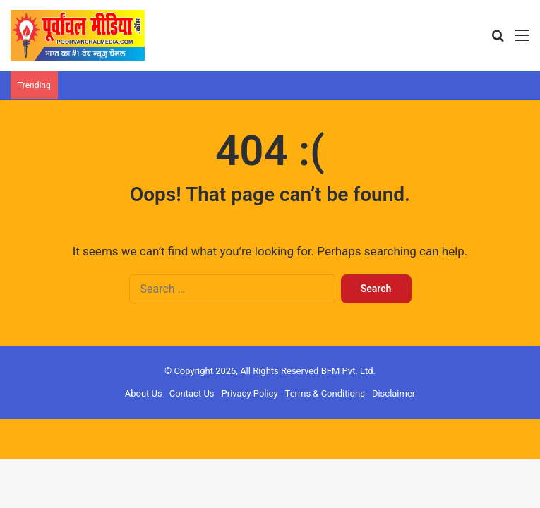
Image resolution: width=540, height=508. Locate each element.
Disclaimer (393, 393)
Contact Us (192, 393)
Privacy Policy (250, 393)
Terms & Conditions (325, 393)
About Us (143, 393)
